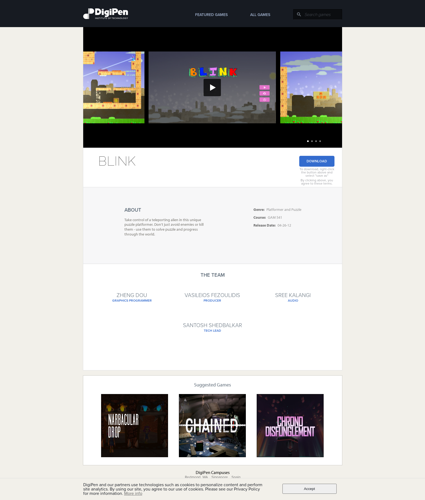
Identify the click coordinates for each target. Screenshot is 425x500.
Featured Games (211, 14)
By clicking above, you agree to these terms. (317, 181)
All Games (260, 14)
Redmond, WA (196, 477)
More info (133, 493)
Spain (235, 477)
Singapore (219, 477)
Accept (309, 489)
